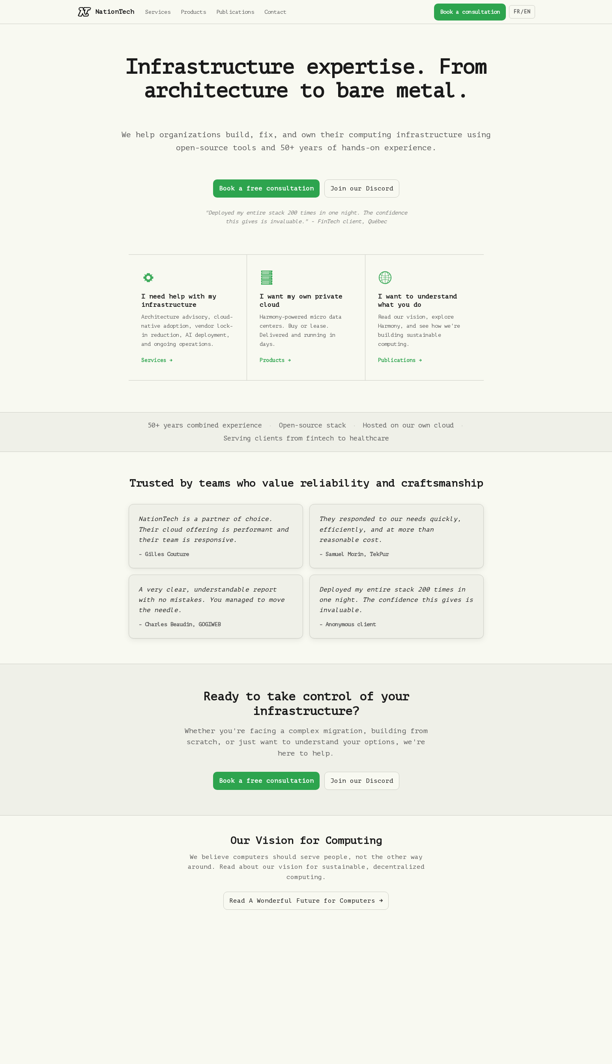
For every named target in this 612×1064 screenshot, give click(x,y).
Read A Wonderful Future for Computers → (306, 900)
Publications (235, 12)
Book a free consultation (266, 188)
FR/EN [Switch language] (521, 12)
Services (157, 12)
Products (193, 12)
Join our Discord (361, 188)
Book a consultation (470, 12)
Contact (275, 12)
